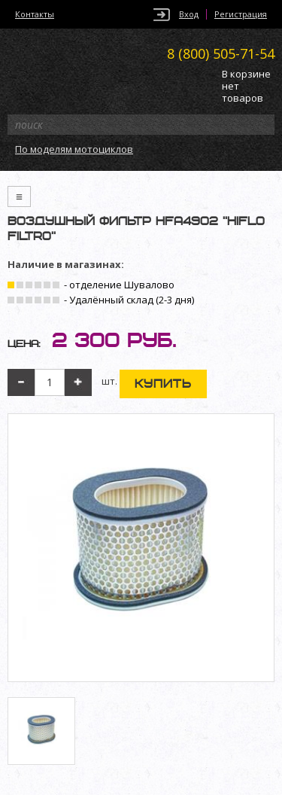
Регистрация (240, 14)
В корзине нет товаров (246, 86)
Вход (189, 14)
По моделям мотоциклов (74, 149)
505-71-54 (220, 53)
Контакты (34, 14)
